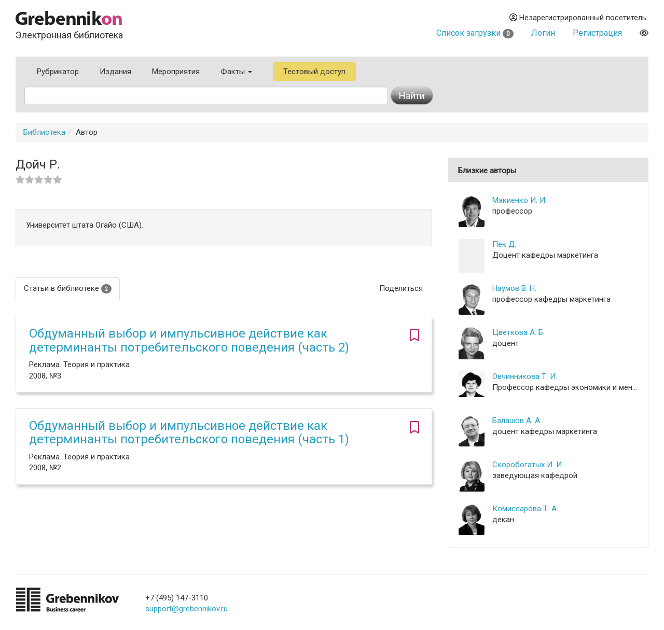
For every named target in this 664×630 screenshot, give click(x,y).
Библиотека (44, 132)
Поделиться (401, 288)
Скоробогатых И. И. (527, 464)
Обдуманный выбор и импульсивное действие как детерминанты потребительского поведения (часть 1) (189, 432)
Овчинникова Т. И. (524, 376)
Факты (236, 71)
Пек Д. (504, 244)
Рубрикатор (58, 71)
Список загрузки (475, 33)
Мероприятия (176, 71)
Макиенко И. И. (519, 200)
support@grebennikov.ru (186, 608)
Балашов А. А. (517, 420)
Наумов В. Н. (514, 288)
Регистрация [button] (597, 33)
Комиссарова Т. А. (525, 508)
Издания (115, 71)
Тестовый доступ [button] (314, 71)
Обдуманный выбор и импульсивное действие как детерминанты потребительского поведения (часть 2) (189, 340)
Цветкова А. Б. (518, 332)
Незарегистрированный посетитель (577, 17)
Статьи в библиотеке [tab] (68, 288)
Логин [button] (543, 33)
